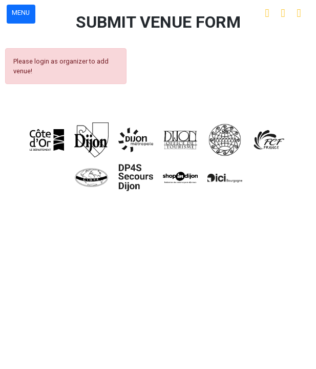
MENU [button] (21, 12)
